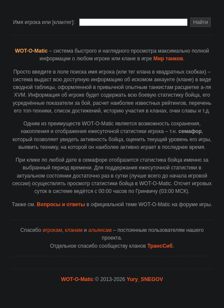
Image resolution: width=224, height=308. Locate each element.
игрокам (52, 230)
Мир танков (168, 59)
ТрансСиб (160, 246)
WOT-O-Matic (77, 279)
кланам (74, 230)
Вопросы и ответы (61, 204)
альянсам (100, 230)
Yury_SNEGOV (145, 279)
